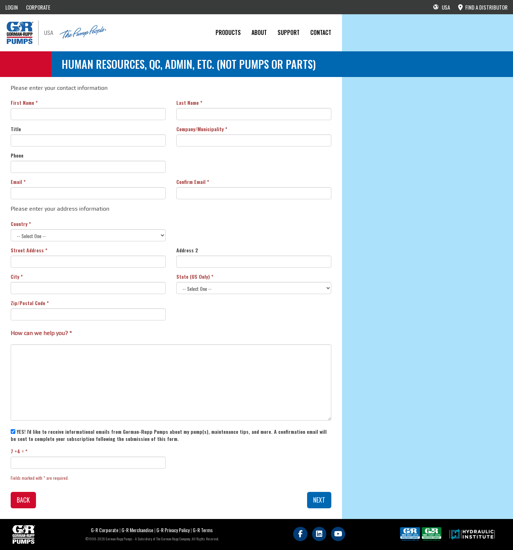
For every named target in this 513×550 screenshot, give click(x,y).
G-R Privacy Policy (173, 530)
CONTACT (320, 32)
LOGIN (11, 7)
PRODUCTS (228, 32)
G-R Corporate (104, 530)
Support (289, 32)
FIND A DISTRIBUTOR (483, 7)
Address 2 (187, 250)
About (259, 32)
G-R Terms (203, 530)
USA (441, 7)
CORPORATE (38, 7)
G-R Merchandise (137, 530)
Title (16, 129)
